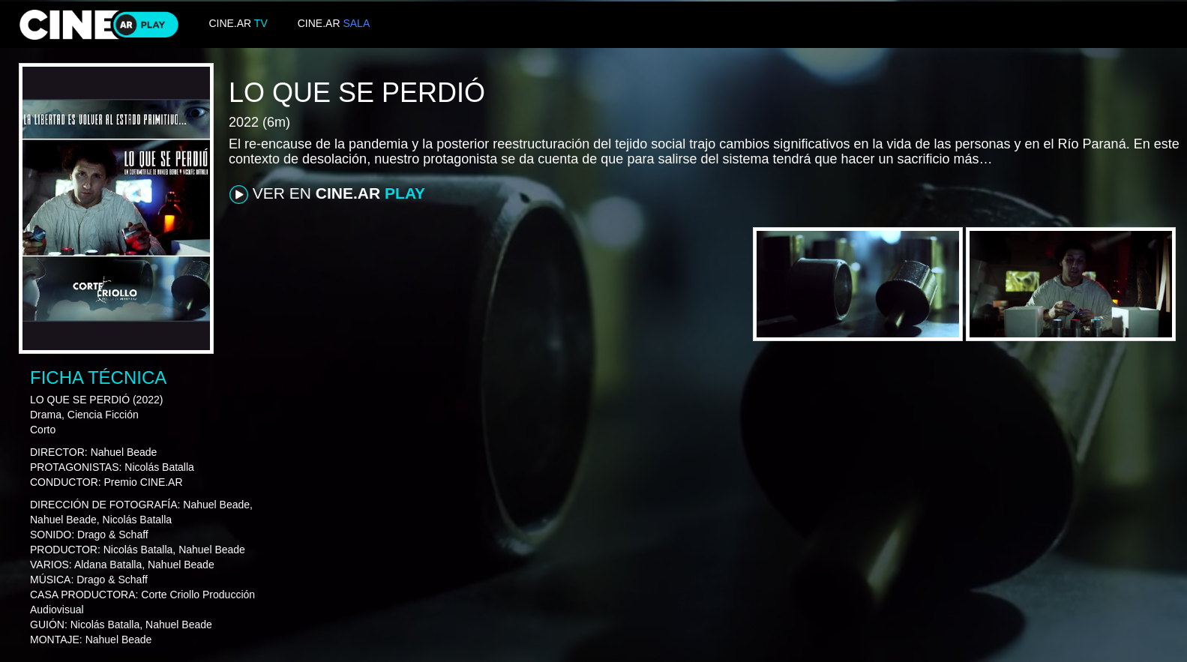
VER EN (327, 194)
